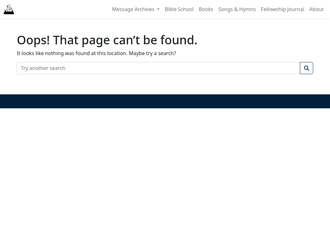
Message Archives (134, 9)
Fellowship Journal (282, 9)
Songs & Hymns (237, 9)
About (316, 9)
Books (206, 9)
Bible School (179, 9)
